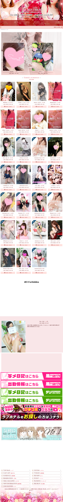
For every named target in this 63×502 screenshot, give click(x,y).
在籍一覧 (8, 473)
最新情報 (11, 483)
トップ (7, 470)
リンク (9, 486)
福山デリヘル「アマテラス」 (33, 497)
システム (38, 470)
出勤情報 (38, 473)
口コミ (38, 476)
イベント (38, 478)
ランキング (39, 481)
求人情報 (39, 483)
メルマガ (10, 481)
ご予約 (9, 478)
